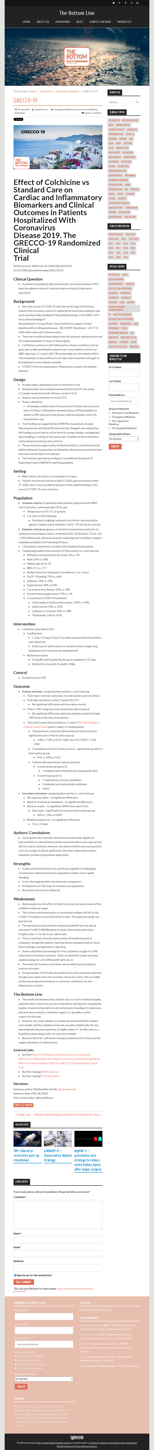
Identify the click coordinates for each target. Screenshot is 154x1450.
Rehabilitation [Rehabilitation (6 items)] (115, 184)
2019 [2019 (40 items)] (133, 248)
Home (26, 21)
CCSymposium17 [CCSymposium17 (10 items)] (116, 284)
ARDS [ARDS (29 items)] (111, 125)
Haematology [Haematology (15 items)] (122, 148)
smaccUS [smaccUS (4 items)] (113, 342)
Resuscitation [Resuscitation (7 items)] (115, 189)
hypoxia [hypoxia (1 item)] (130, 302)
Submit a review (100, 21)
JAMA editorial (50, 1071)
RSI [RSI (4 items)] (132, 333)
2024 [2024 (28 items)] (111, 257)
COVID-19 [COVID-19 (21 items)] (130, 134)
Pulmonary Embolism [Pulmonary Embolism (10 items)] (118, 180)
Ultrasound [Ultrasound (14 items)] (124, 212)
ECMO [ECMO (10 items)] (118, 143)
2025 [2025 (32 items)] (118, 257)
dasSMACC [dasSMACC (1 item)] (113, 293)
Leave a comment (93, 113)
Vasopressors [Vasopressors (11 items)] (115, 217)
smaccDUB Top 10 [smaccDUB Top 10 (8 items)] (128, 337)
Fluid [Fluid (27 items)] (111, 148)
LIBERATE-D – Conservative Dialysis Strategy (58, 1155)
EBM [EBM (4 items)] (131, 139)
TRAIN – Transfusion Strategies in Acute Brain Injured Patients (105, 1347)
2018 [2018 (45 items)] (125, 248)
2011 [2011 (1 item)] (111, 243)
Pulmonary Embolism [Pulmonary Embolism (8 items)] (118, 333)
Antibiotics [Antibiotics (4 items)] (114, 120)
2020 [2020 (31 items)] (111, 252)
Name (18, 1233)
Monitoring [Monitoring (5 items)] (129, 157)
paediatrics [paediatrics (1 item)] (125, 323)
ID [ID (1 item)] (109, 314)
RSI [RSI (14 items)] (126, 189)
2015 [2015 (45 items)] (133, 243)
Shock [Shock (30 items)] (120, 194)
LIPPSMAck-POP (129, 1366)
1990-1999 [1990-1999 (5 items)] (130, 234)
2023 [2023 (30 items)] (133, 252)
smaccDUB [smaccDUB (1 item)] (113, 337)
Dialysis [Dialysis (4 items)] (122, 139)
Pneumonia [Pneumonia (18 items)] (130, 175)
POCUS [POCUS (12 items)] (124, 328)
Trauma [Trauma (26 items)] (112, 212)
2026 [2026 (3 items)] (126, 257)
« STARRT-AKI (23, 1114)
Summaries (62, 21)
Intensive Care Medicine (86, 109)
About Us (43, 21)
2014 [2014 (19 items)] (125, 243)
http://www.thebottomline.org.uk (53, 1442)
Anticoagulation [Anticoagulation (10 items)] (130, 120)
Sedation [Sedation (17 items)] (135, 189)
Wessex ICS (124, 21)
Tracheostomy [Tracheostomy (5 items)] (115, 207)
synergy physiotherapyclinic (100, 1343)
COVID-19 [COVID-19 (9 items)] (130, 284)
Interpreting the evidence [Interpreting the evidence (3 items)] (121, 319)
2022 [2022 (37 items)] (125, 252)
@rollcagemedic (67, 1089)
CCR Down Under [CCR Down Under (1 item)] (116, 279)
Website (19, 1261)
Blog (80, 21)
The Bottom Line (77, 13)
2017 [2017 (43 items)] (118, 248)
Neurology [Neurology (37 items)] (114, 161)
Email (17, 1247)
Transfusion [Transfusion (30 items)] (131, 207)
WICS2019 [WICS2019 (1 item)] (134, 346)
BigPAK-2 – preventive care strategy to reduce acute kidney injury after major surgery (87, 1160)
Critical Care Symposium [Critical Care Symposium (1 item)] (120, 288)
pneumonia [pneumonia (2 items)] (114, 328)
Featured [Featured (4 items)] (113, 302)
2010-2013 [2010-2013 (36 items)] (134, 239)
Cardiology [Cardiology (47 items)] (132, 129)
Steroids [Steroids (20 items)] (130, 194)
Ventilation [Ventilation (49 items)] (130, 217)
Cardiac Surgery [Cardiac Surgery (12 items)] (116, 129)
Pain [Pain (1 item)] (136, 323)
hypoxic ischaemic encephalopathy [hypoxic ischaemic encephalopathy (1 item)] (117, 308)
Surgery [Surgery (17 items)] (122, 198)
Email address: (117, 395)
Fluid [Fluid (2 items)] (122, 302)
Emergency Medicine (64, 109)
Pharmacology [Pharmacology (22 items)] (115, 175)
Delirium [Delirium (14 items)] (113, 139)
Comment (20, 1197)
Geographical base (119, 433)
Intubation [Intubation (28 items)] (127, 152)
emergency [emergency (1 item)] (125, 293)
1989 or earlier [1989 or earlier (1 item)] (116, 234)
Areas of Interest (119, 408)
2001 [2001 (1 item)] (123, 239)
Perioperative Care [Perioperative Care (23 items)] (117, 171)
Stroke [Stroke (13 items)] (112, 198)
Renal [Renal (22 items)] (127, 184)
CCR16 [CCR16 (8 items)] (125, 274)
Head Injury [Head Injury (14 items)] (114, 152)
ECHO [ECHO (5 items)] (111, 143)
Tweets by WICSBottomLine (95, 1310)
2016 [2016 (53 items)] (111, 248)
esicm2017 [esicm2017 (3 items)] (126, 297)
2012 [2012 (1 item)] (118, 243)
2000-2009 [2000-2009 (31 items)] (114, 239)
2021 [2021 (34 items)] (118, 252)
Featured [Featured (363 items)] (128, 143)
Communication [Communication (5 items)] (116, 134)
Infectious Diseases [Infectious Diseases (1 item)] (122, 314)
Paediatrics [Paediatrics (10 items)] (123, 166)
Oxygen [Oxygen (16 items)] (112, 166)
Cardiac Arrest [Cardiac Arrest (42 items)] (123, 125)
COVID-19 (18, 1105)
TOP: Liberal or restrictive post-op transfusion (26, 1155)
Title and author (51, 1076)
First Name (115, 367)
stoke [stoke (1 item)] (133, 342)
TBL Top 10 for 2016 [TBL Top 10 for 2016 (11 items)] (118, 346)
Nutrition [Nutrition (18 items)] (126, 161)
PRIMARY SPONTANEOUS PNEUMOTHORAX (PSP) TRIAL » (67, 1114)
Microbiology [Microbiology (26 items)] (115, 157)
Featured (28, 1105)
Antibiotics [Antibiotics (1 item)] (114, 274)
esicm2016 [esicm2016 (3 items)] (113, 297)
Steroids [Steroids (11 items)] (124, 342)
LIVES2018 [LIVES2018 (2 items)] (113, 323)
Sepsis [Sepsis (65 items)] (111, 194)
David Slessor (41, 109)
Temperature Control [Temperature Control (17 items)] (119, 203)
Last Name (115, 381)
